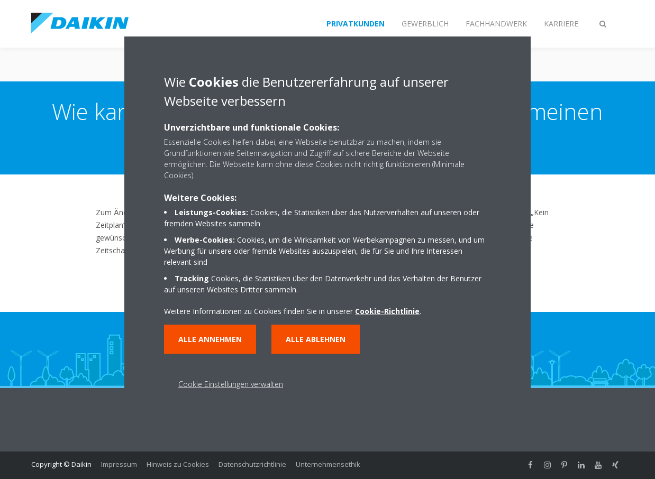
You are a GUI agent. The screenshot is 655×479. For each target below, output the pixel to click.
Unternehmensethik (328, 464)
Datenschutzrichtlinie (252, 464)
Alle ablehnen (315, 339)
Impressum (119, 464)
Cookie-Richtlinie (387, 311)
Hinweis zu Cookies (178, 464)
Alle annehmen (210, 339)
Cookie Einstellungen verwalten (230, 384)
